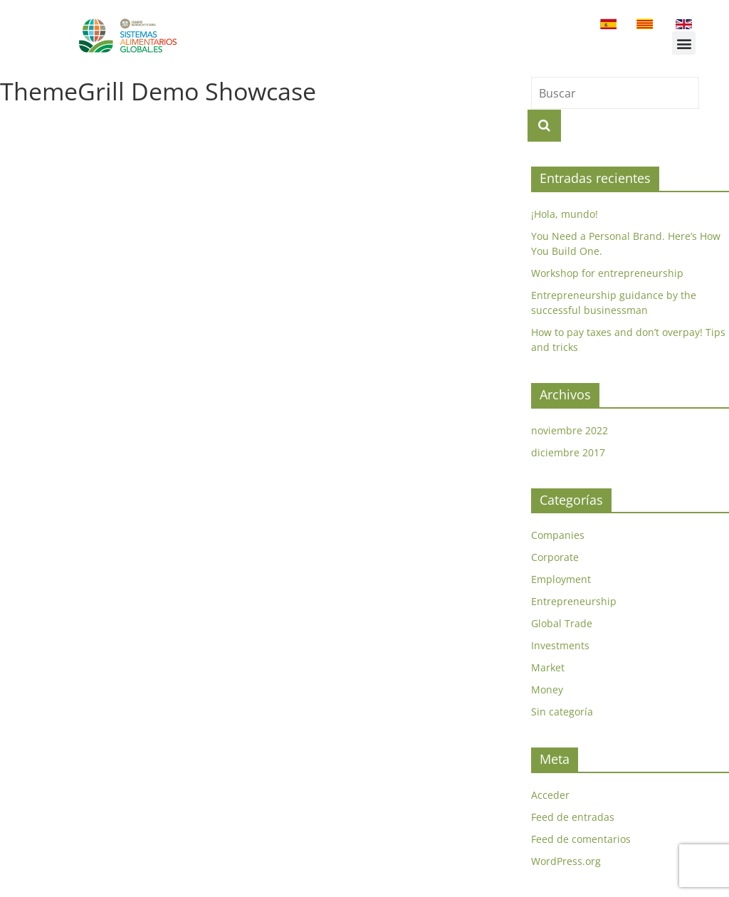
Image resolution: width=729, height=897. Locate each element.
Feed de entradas (572, 817)
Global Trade (561, 623)
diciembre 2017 (568, 452)
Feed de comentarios (581, 839)
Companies (557, 535)
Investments (560, 645)
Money (547, 689)
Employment (561, 579)
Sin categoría (562, 711)
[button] (684, 43)
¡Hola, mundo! (564, 214)
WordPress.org (566, 861)
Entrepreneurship (574, 601)
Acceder (550, 795)
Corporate (555, 557)
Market (548, 667)
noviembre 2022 (569, 430)
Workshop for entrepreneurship (607, 273)
